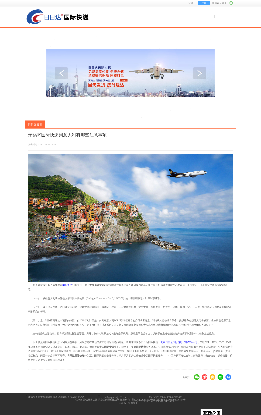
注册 (204, 3)
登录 (190, 3)
